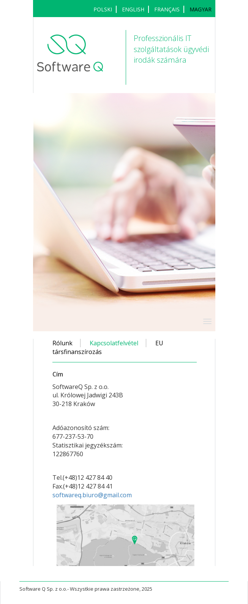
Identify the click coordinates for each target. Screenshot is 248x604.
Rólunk (62, 343)
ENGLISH (133, 9)
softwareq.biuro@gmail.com (92, 495)
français (167, 9)
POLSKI (102, 9)
